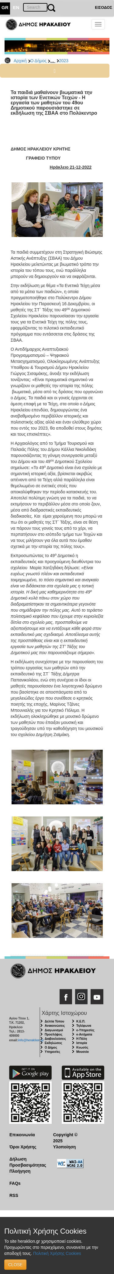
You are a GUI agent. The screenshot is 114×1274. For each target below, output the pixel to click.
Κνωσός (82, 1047)
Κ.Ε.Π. (80, 1021)
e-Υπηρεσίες (85, 1030)
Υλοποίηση (64, 1146)
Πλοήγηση (19, 1171)
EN (16, 7)
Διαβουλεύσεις (55, 1038)
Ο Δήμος (38, 60)
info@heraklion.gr (31, 1040)
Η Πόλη (81, 1038)
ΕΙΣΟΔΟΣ (103, 7)
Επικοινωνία (22, 1134)
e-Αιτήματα (84, 1034)
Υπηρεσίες (52, 1051)
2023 (63, 60)
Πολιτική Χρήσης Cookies (57, 1253)
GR (5, 7)
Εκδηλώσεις (53, 1043)
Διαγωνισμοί (54, 1030)
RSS (13, 1195)
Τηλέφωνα (83, 1025)
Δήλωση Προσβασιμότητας (26, 1162)
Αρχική (20, 60)
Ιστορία (81, 1043)
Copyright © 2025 (65, 1137)
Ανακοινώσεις (55, 1025)
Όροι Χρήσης (22, 1146)
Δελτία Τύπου (54, 1021)
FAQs (15, 1183)
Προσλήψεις (53, 1034)
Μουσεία (82, 1051)
